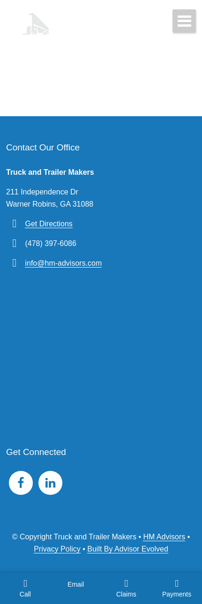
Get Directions (48, 224)
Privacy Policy (57, 549)
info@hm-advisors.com (63, 263)
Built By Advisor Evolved (127, 549)
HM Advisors (164, 537)
